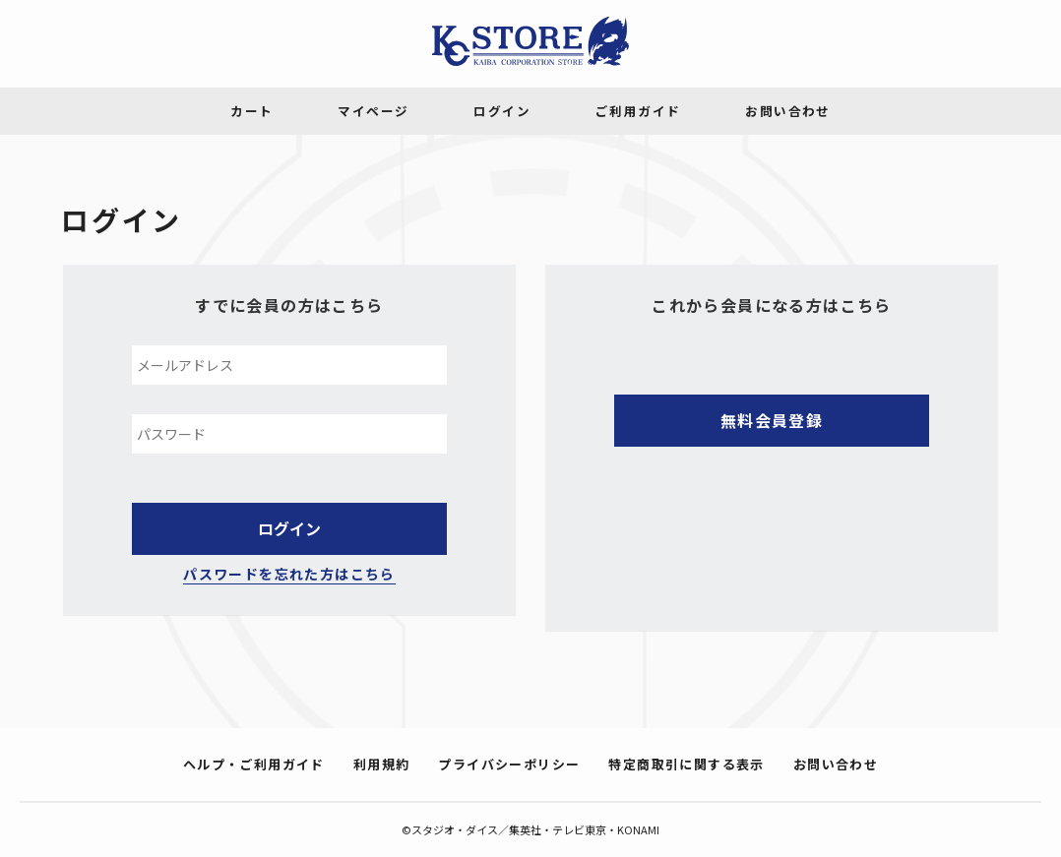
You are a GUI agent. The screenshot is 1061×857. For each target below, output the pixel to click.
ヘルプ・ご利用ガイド (254, 764)
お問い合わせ (835, 764)
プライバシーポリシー (509, 764)
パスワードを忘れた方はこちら (289, 573)
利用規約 (381, 764)
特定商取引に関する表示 (686, 764)
